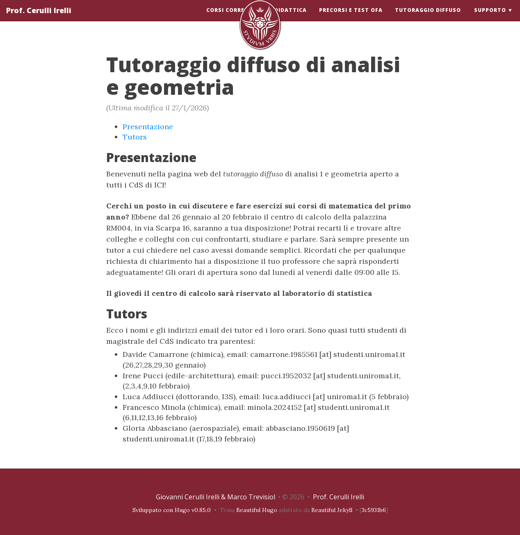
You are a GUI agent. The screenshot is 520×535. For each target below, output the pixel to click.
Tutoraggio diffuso (428, 18)
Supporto (490, 18)
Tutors (135, 137)
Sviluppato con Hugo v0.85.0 (171, 510)
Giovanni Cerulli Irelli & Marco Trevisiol (215, 496)
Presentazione (148, 126)
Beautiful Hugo (256, 510)
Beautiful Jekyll (331, 510)
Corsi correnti (230, 18)
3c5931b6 (374, 510)
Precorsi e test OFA (351, 18)
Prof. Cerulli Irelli (38, 18)
